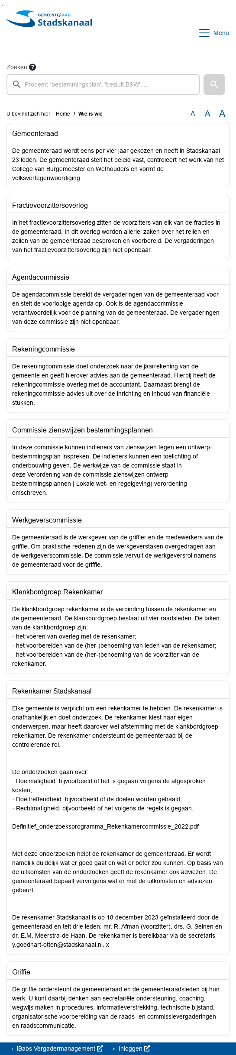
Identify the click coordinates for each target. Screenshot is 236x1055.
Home (63, 114)
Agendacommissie (40, 277)
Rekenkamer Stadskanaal (52, 691)
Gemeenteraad (35, 133)
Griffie (21, 972)
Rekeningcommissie (43, 349)
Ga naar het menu (2, 5)
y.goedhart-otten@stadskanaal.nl (57, 944)
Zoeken (16, 67)
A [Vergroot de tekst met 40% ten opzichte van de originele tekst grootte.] (222, 114)
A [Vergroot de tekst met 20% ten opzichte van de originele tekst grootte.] (207, 113)
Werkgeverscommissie (47, 520)
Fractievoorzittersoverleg (50, 205)
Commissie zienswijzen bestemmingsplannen (82, 430)
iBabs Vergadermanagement (59, 1048)
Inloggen (133, 1048)
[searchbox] (103, 84)
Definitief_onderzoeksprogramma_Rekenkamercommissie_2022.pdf (105, 826)
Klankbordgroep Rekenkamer (57, 592)
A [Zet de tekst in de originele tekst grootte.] (193, 113)
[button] (214, 84)
